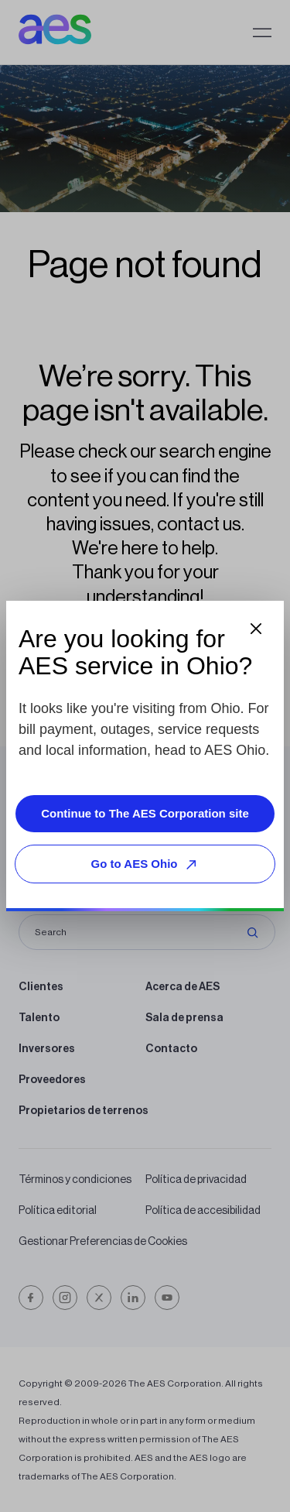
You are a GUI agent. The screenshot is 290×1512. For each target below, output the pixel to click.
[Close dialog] (256, 628)
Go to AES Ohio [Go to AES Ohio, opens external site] (147, 864)
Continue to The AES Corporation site (145, 813)
